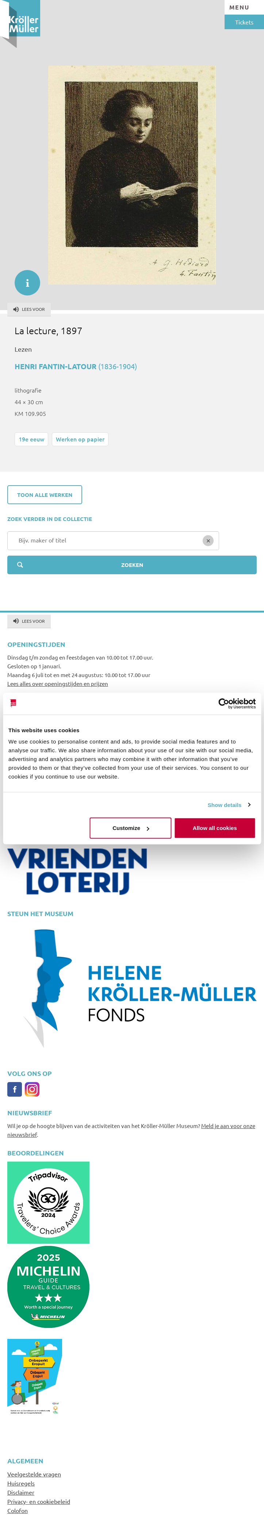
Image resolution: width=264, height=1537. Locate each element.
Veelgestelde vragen (34, 1474)
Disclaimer (20, 1492)
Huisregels (21, 1483)
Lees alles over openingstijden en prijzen (57, 683)
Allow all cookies (215, 828)
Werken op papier (80, 439)
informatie (24, 279)
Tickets (244, 22)
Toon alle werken (44, 494)
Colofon (17, 1510)
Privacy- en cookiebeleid (38, 1501)
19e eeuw (31, 439)
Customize (130, 828)
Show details (225, 805)
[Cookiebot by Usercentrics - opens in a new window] (224, 703)
